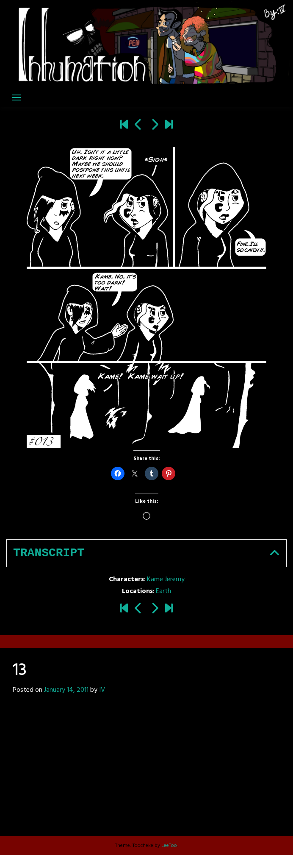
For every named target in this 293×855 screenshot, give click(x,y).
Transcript (48, 553)
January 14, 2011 (66, 690)
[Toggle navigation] (16, 97)
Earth (163, 591)
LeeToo (169, 845)
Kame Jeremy (166, 579)
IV (102, 690)
